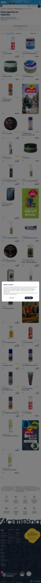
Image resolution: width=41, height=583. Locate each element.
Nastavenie (12, 297)
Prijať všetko (28, 297)
